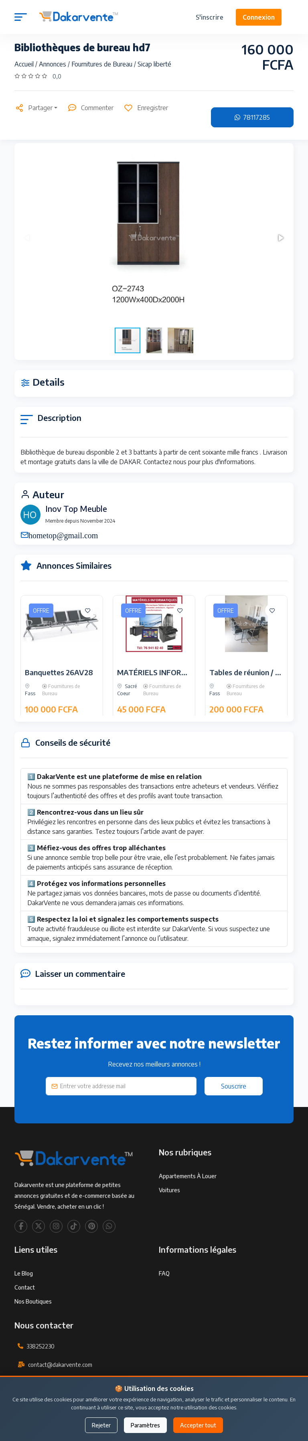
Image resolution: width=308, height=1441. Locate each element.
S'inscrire (209, 17)
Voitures (169, 1215)
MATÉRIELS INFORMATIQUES (168, 698)
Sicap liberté (154, 64)
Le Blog (23, 1299)
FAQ (164, 1299)
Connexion (259, 17)
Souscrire (233, 1086)
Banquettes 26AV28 (59, 698)
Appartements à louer (188, 1201)
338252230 (40, 1372)
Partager (33, 108)
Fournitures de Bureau (102, 64)
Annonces (53, 64)
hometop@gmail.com (63, 535)
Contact (24, 1313)
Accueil (24, 64)
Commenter (90, 108)
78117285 (252, 117)
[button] (280, 237)
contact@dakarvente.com (60, 1390)
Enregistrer (146, 108)
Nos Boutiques (33, 1327)
